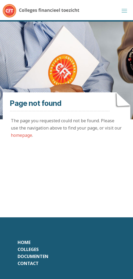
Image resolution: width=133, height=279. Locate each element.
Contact (28, 263)
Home (24, 242)
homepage (21, 135)
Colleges (28, 249)
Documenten (33, 256)
